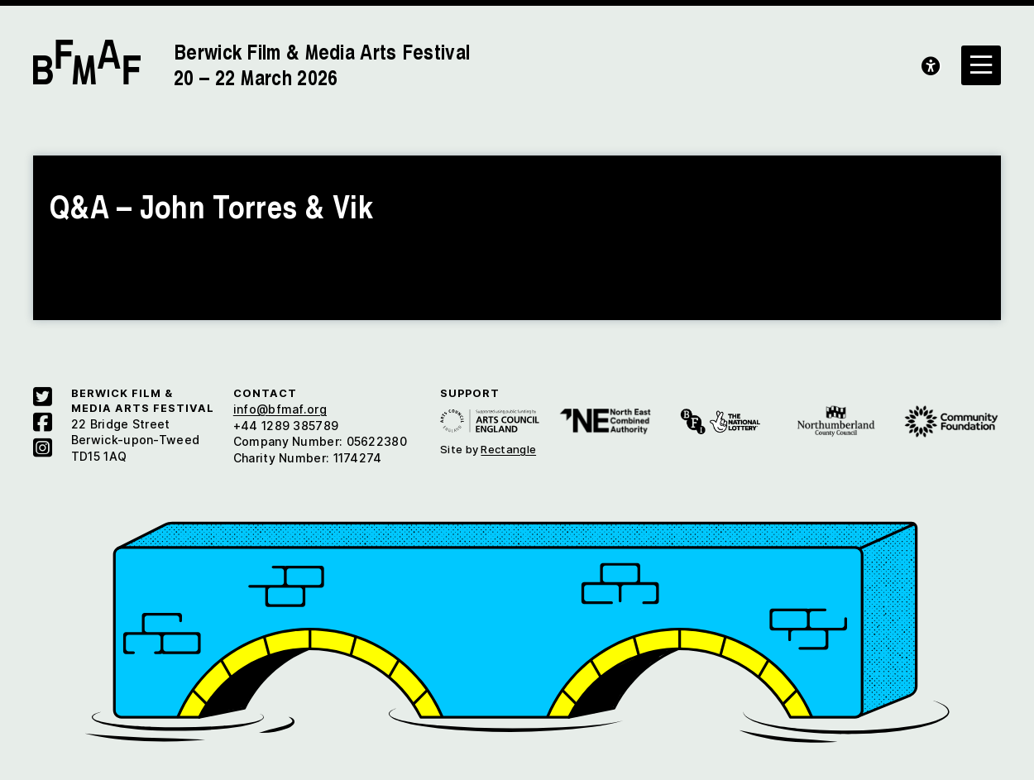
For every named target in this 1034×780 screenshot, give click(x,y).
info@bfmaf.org (280, 409)
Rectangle (508, 449)
